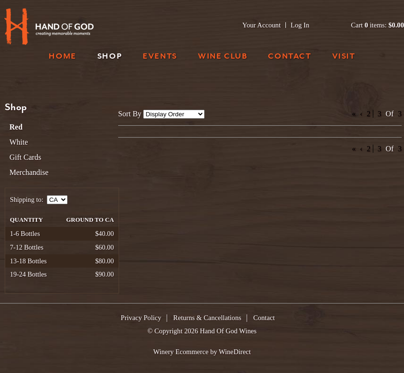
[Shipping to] (57, 199)
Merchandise (29, 172)
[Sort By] (174, 114)
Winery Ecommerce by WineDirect (202, 352)
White (18, 142)
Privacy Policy (141, 317)
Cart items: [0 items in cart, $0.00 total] (377, 25)
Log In (300, 25)
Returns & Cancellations (207, 317)
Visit (343, 57)
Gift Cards (25, 157)
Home (62, 57)
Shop (109, 57)
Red (16, 127)
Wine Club (222, 57)
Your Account (261, 25)
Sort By (129, 114)
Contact (289, 57)
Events (160, 57)
